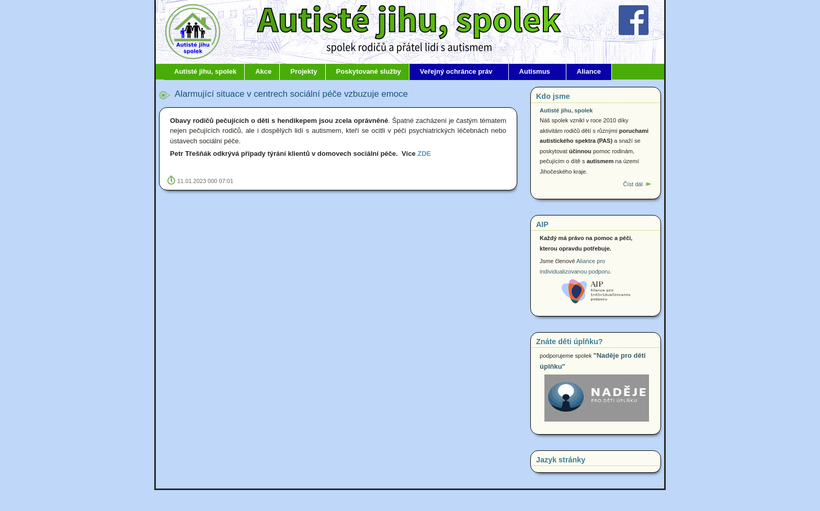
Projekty (303, 71)
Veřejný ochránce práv (456, 71)
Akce (263, 71)
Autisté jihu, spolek (205, 71)
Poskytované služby (368, 71)
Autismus (534, 71)
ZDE (424, 153)
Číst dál (632, 184)
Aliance (589, 71)
